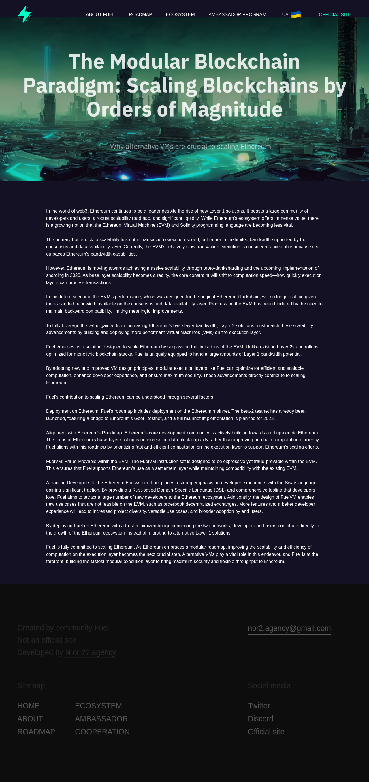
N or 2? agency (90, 655)
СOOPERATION (102, 734)
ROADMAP (36, 734)
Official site (266, 734)
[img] (25, 15)
